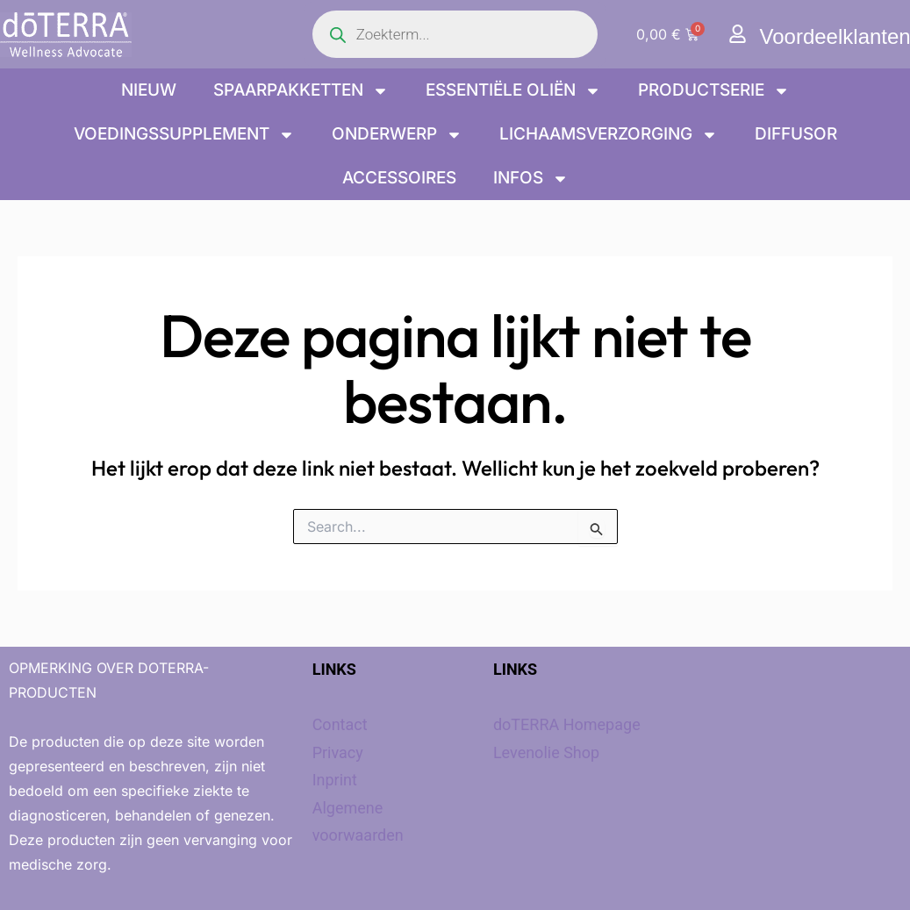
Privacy (337, 752)
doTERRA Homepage (567, 724)
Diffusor (796, 134)
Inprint (334, 779)
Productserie (714, 91)
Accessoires (399, 178)
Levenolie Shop (546, 752)
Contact (340, 724)
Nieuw (148, 90)
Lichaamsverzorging (608, 135)
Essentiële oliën (513, 91)
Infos (531, 178)
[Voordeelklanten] (737, 34)
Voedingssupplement (184, 135)
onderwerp (397, 135)
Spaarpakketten (301, 91)
